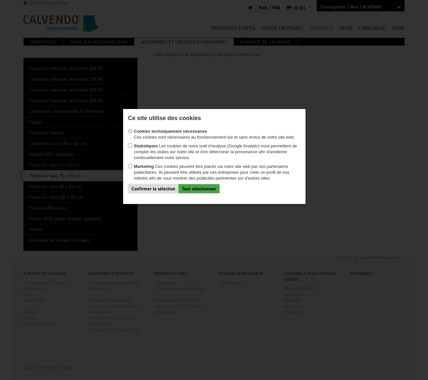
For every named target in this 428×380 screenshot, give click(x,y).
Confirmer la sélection (153, 176)
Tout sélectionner (199, 176)
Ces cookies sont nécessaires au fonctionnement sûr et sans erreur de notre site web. (211, 121)
